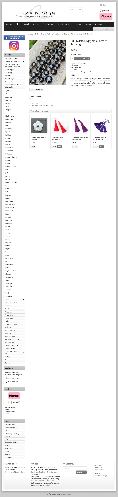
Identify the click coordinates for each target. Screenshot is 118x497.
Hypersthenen (10, 166)
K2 (6, 185)
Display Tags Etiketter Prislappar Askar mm (12, 65)
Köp (59, 146)
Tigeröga (8, 283)
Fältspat (8, 141)
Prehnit (8, 252)
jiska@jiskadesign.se (12, 378)
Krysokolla (9, 201)
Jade (7, 173)
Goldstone (9, 151)
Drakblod (8, 129)
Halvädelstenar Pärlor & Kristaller (15, 86)
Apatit (7, 106)
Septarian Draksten (12, 271)
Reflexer (8, 327)
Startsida (8, 24)
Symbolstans (9, 342)
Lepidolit (8, 217)
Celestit (8, 122)
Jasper (7, 176)
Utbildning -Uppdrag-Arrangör (12, 435)
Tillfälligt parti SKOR (12, 345)
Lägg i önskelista (37, 89)
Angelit (7, 103)
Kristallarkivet (10, 425)
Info (33, 146)
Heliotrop (8, 154)
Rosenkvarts (9, 258)
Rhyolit (7, 249)
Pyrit (7, 261)
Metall (15, 300)
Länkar (78, 24)
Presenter (8, 312)
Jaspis (7, 179)
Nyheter (88, 24)
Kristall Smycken (11, 79)
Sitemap (8, 363)
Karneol (8, 195)
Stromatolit (9, 277)
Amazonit (8, 97)
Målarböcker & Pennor (13, 303)
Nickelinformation (11, 428)
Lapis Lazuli (9, 208)
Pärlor (15, 321)
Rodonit (8, 255)
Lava (7, 214)
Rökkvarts (9, 265)
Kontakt (27, 24)
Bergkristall (9, 119)
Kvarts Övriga (10, 204)
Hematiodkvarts (11, 157)
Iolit (6, 170)
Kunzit (7, 198)
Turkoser (8, 287)
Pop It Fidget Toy (10, 318)
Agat (7, 91)
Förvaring (8, 73)
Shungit (8, 274)
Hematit (8, 160)
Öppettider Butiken (11, 442)
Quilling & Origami (11, 324)
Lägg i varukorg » (82, 58)
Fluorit (7, 138)
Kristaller (8, 76)
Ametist (8, 100)
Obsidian (8, 226)
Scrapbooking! (10, 330)
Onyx (7, 230)
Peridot (8, 245)
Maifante (8, 220)
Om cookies (9, 457)
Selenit (7, 268)
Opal (7, 239)
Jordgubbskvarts (11, 182)
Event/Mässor (48, 24)
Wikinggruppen (65, 494)
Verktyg (7, 357)
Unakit (7, 293)
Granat (7, 144)
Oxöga (7, 236)
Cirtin (7, 125)
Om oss (36, 24)
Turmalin (8, 290)
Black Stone (9, 116)
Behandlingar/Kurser (64, 24)
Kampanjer (9, 360)
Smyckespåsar (10, 336)
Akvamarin (9, 94)
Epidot (7, 132)
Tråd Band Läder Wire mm (15, 352)
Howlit (7, 163)
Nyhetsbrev (98, 24)
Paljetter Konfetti (11, 309)
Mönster (8, 306)
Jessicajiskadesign (100, 476)
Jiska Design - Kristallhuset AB (99, 468)
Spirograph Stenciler (12, 339)
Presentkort (9, 315)
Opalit (7, 233)
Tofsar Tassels (10, 348)
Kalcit (7, 189)
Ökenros (8, 296)
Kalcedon (8, 192)
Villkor (18, 24)
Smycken (8, 333)
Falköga (8, 135)
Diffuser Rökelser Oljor (15, 61)
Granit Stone (9, 147)
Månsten (8, 223)
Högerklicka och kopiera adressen (41, 105)
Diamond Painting (11, 58)
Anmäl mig (81, 472)
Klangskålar (9, 82)
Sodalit (7, 280)
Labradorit (9, 211)
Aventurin (8, 113)
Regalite (8, 242)
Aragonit (8, 110)
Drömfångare (9, 70)
